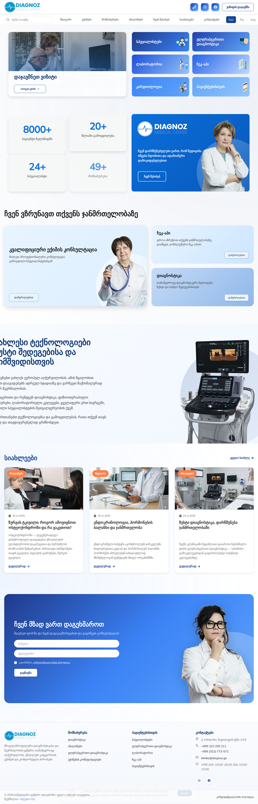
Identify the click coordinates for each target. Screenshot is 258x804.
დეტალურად (19, 566)
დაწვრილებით (23, 297)
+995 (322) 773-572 (215, 751)
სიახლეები (187, 19)
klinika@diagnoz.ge (214, 758)
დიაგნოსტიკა (77, 739)
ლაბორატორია (142, 753)
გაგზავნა (26, 672)
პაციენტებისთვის (143, 766)
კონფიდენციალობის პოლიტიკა (51, 662)
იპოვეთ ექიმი (30, 88)
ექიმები (87, 19)
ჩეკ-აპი (137, 759)
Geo (231, 19)
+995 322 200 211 (213, 746)
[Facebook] (215, 7)
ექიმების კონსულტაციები (84, 759)
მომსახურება (110, 19)
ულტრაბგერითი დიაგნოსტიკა (88, 753)
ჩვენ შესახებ (161, 19)
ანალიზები (136, 19)
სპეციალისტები (142, 739)
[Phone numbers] (194, 7)
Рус (242, 19)
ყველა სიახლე (242, 458)
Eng (253, 19)
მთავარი (66, 19)
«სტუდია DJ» (27, 799)
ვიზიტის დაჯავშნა (237, 7)
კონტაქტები (211, 19)
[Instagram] (205, 7)
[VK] (199, 780)
